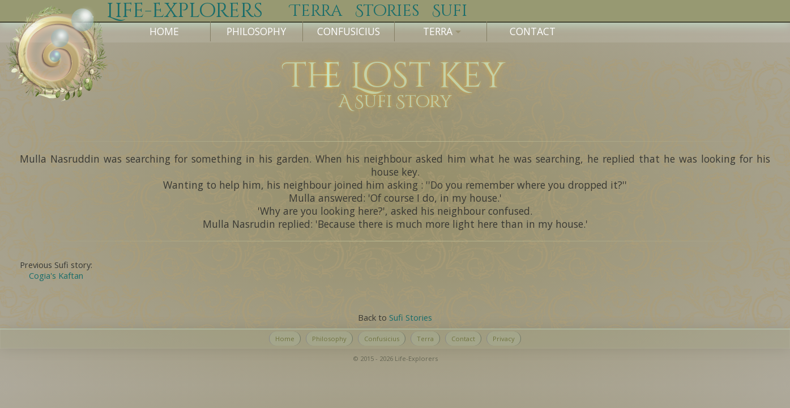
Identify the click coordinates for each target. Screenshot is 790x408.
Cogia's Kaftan (56, 275)
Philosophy (256, 31)
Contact (533, 31)
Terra (425, 338)
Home (164, 31)
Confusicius (348, 31)
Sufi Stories (410, 317)
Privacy (504, 338)
